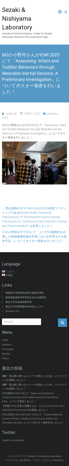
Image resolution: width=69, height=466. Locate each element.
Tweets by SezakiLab (13, 440)
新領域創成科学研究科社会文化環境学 (26, 297)
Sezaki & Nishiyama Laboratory (17, 18)
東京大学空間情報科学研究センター (25, 306)
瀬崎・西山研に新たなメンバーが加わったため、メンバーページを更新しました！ (34, 378)
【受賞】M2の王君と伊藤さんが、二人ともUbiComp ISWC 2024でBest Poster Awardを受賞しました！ (33, 408)
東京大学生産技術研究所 (19, 302)
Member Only (12, 311)
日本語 (9, 275)
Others (5, 358)
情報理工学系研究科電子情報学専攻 (25, 292)
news (5, 117)
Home (5, 340)
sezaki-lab (11, 113)
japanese (52, 113)
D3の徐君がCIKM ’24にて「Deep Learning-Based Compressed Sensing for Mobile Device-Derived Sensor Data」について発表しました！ (30, 397)
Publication (8, 349)
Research (7, 344)
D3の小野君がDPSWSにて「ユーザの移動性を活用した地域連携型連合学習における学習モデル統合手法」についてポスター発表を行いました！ (34, 238)
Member (6, 353)
